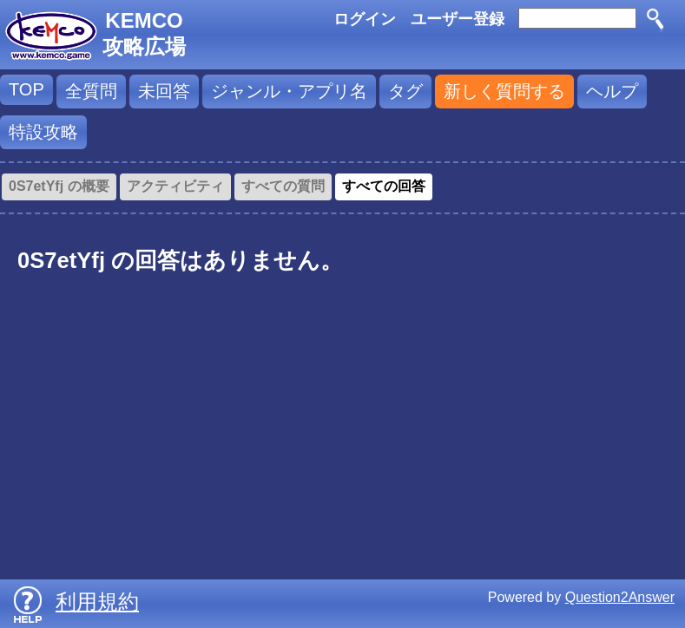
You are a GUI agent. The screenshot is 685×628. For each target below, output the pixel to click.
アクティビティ (175, 186)
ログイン (364, 19)
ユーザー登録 (457, 19)
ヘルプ (612, 91)
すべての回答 (383, 186)
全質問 (91, 91)
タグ (405, 91)
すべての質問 (283, 186)
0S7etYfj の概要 (59, 186)
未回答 (164, 91)
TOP (26, 89)
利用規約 (97, 601)
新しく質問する (504, 91)
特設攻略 (43, 131)
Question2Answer (620, 597)
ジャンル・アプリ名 (289, 91)
